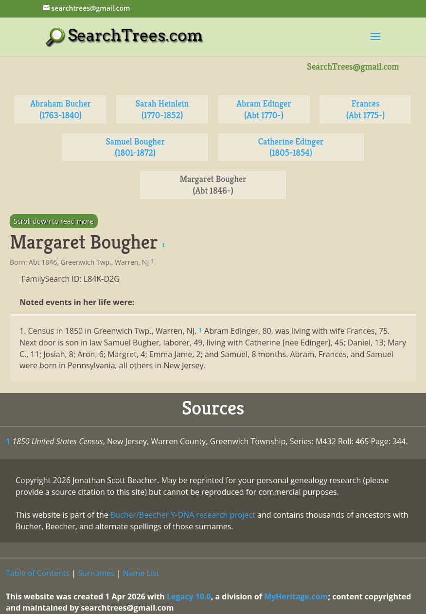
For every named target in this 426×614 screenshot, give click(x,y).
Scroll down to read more (54, 221)
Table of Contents (38, 573)
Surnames (96, 573)
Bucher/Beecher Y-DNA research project (182, 514)
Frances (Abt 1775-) (365, 109)
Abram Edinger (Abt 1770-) (263, 109)
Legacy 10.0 (189, 596)
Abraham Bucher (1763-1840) (60, 109)
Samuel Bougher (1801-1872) (135, 147)
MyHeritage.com (296, 596)
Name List (141, 573)
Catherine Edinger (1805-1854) (291, 147)
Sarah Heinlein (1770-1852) (162, 109)
